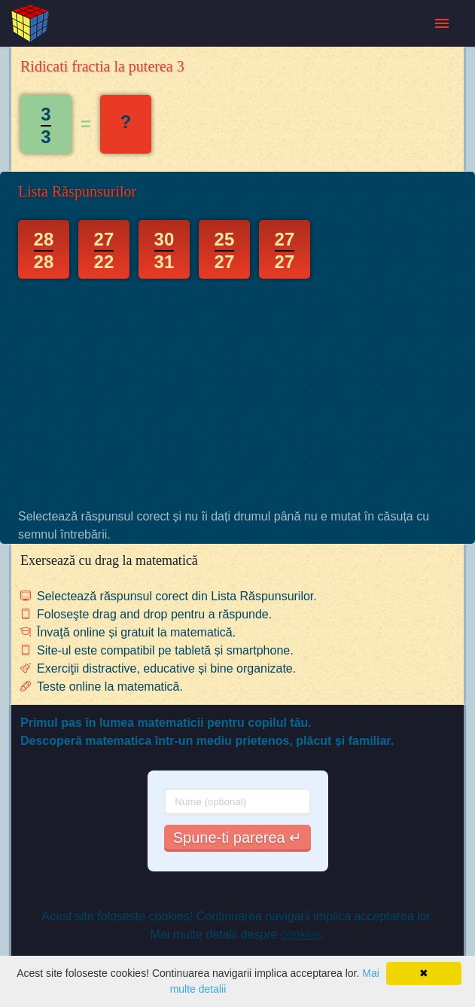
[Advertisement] (237, 393)
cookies (301, 934)
